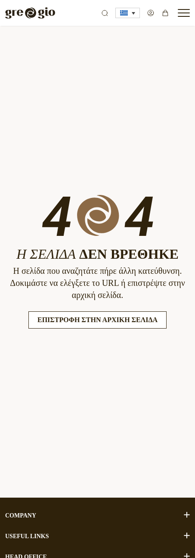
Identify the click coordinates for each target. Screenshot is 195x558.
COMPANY (97, 515)
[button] (127, 13)
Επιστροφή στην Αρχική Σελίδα (97, 319)
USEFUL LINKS (97, 535)
